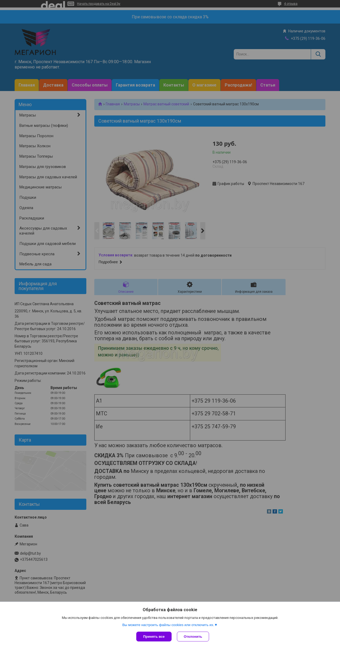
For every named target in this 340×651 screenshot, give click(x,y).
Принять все (154, 637)
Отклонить (193, 637)
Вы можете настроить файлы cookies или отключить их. (168, 625)
